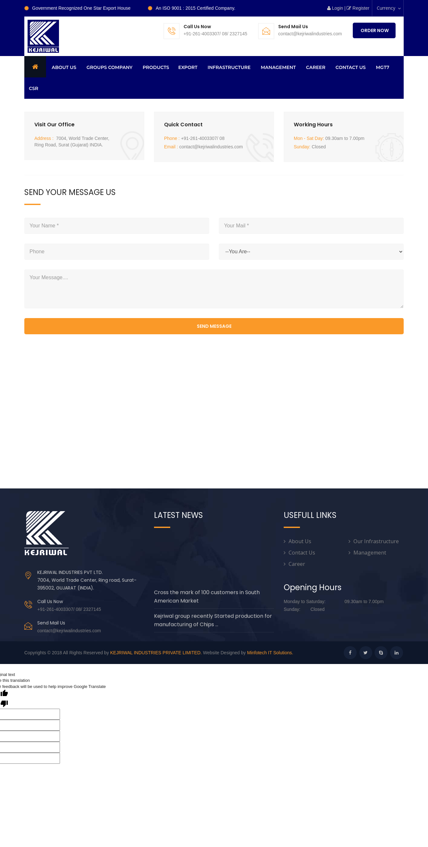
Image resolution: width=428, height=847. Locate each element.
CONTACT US (351, 67)
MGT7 (382, 67)
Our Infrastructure (376, 541)
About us (64, 67)
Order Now (374, 30)
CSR (33, 88)
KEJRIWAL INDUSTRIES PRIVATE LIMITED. (156, 652)
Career (316, 67)
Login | (336, 8)
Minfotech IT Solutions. (270, 652)
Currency (389, 10)
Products (156, 67)
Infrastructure (229, 67)
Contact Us (302, 552)
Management (278, 67)
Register (359, 8)
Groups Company (110, 67)
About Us (300, 541)
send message (214, 326)
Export (187, 67)
